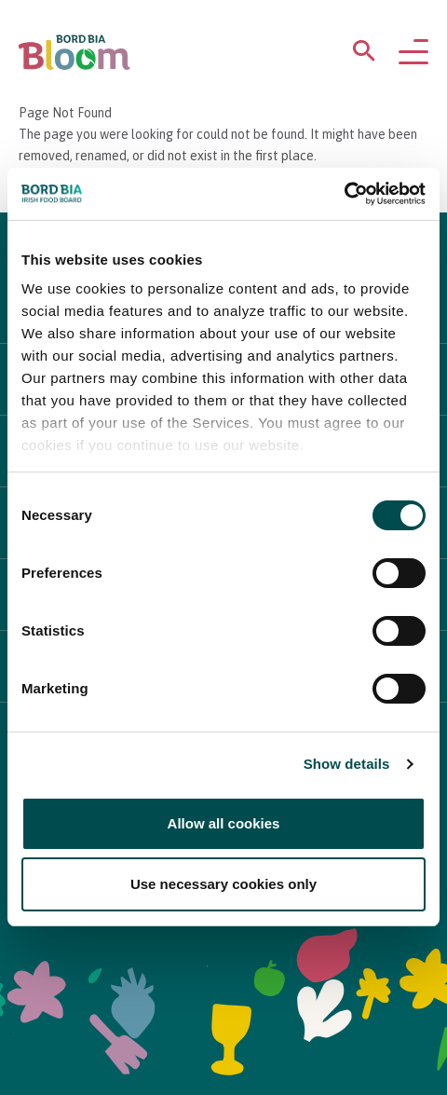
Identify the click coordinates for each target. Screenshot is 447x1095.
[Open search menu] (364, 54)
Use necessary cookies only (223, 884)
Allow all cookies (224, 823)
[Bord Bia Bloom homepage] (74, 52)
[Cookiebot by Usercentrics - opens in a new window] (344, 194)
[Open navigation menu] (413, 53)
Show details (347, 764)
